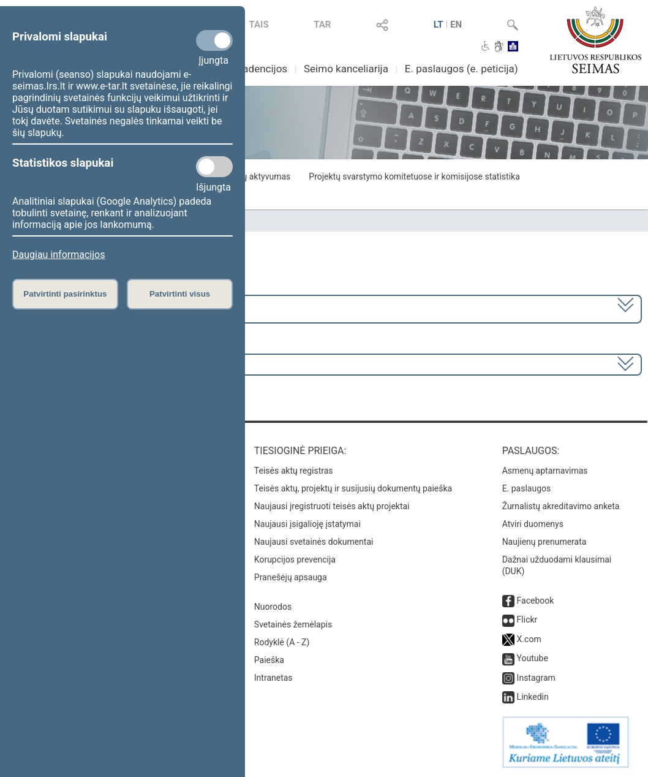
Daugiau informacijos (58, 254)
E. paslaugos (526, 488)
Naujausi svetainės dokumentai (314, 542)
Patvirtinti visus (179, 293)
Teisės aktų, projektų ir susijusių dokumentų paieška (353, 488)
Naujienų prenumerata (544, 542)
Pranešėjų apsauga (290, 577)
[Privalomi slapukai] (214, 40)
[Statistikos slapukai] (214, 166)
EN (456, 24)
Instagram (536, 678)
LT (438, 24)
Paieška (269, 660)
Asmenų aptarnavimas (545, 471)
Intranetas (273, 678)
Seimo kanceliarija (346, 69)
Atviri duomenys (532, 524)
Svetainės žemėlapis (293, 624)
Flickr (527, 619)
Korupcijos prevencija (295, 559)
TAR (322, 24)
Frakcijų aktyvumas (253, 176)
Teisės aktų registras (293, 471)
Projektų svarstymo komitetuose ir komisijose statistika (414, 176)
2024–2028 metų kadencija (73, 308)
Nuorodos (273, 607)
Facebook (535, 600)
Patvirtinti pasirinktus (65, 293)
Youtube (532, 658)
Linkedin (533, 697)
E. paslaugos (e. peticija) (461, 69)
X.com (529, 639)
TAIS (258, 24)
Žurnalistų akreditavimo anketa (561, 506)
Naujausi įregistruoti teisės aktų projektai (332, 506)
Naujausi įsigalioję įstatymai (307, 524)
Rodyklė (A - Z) (282, 642)
